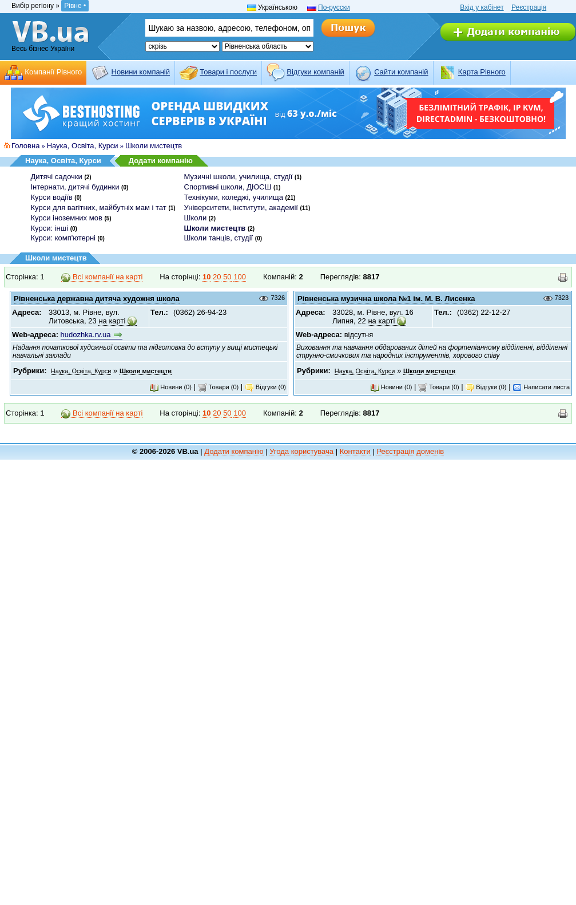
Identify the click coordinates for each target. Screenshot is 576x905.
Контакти (355, 451)
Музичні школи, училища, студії (238, 176)
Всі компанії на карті (101, 277)
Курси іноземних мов (66, 218)
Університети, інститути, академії (241, 207)
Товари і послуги (228, 72)
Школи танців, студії (218, 238)
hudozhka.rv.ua (86, 334)
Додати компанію (161, 160)
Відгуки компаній (315, 72)
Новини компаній (141, 72)
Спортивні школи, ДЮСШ (228, 187)
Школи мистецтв (153, 145)
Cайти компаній (401, 72)
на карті (111, 321)
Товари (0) (218, 387)
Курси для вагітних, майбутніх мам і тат (98, 207)
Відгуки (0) (265, 387)
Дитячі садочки (56, 176)
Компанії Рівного (53, 72)
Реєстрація (528, 7)
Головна (25, 145)
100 (239, 276)
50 (227, 276)
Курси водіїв (52, 197)
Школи (195, 218)
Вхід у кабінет (481, 7)
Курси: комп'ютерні (63, 238)
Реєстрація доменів (410, 451)
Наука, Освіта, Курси (82, 145)
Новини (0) (170, 387)
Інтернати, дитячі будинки (75, 187)
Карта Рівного (482, 72)
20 (217, 276)
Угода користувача (301, 451)
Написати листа (541, 387)
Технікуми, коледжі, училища (233, 197)
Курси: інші (50, 228)
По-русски (334, 7)
